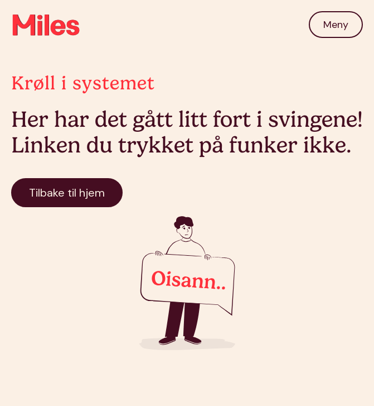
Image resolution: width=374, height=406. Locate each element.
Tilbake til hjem (67, 192)
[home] (46, 24)
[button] (336, 24)
